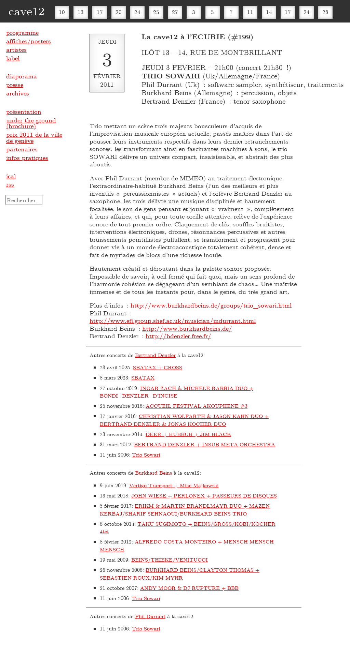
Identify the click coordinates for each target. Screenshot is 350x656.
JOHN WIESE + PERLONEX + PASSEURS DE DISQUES (204, 495)
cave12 (26, 10)
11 (250, 12)
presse (14, 84)
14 (269, 12)
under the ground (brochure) (31, 123)
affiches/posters (28, 40)
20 (119, 12)
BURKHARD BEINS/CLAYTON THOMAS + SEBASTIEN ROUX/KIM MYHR (179, 573)
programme (22, 32)
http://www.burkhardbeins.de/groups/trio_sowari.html (211, 305)
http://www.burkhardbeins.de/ (187, 328)
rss (10, 184)
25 (156, 12)
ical (11, 176)
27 (175, 12)
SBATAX (142, 377)
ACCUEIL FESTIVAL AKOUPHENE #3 (196, 405)
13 (81, 12)
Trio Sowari (146, 454)
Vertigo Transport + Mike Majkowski (173, 485)
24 (137, 12)
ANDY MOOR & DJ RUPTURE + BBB (189, 588)
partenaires (22, 149)
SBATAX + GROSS (157, 367)
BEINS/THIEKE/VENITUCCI (169, 559)
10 (62, 12)
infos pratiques (27, 157)
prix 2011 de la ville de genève (34, 137)
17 (100, 12)
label (12, 58)
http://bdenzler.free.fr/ (178, 335)
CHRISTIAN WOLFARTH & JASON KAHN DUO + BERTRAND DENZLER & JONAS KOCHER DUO (184, 420)
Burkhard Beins (153, 472)
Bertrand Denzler (155, 355)
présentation (23, 111)
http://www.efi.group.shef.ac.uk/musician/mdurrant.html (173, 320)
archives (17, 93)
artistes (16, 49)
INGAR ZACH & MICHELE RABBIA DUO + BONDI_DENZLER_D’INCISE (176, 392)
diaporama (21, 76)
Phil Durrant (150, 616)
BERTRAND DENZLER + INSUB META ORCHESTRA (204, 444)
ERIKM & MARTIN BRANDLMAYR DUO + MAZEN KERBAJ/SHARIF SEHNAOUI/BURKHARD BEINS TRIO (185, 509)
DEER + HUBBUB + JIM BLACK (188, 434)
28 (325, 12)
